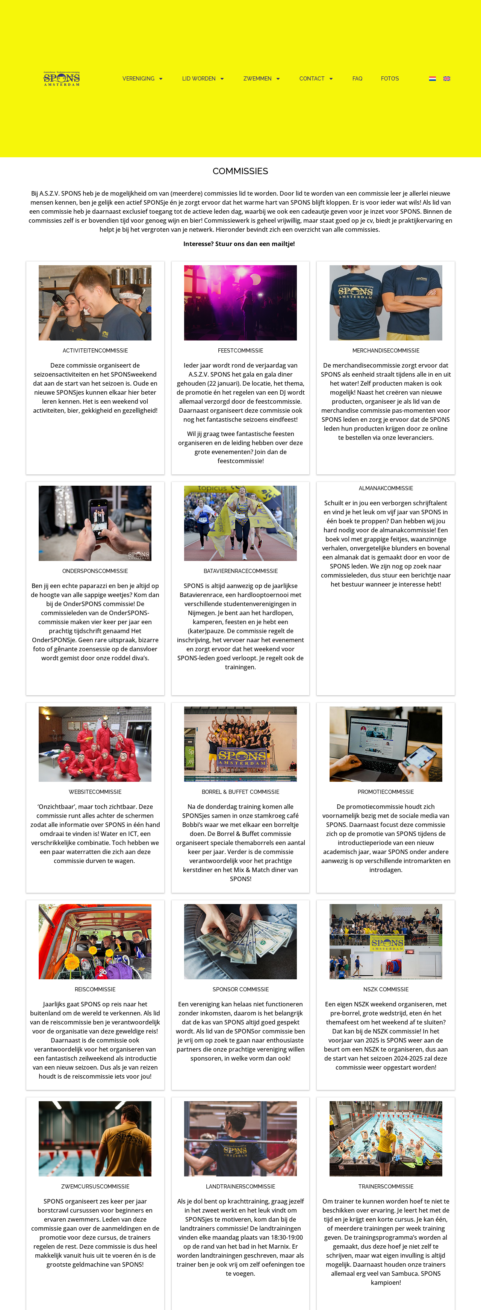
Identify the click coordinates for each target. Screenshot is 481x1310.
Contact (316, 78)
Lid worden (203, 78)
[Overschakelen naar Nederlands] (432, 78)
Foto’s (390, 79)
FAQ (357, 79)
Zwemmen (262, 78)
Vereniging (143, 78)
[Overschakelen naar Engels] (447, 78)
